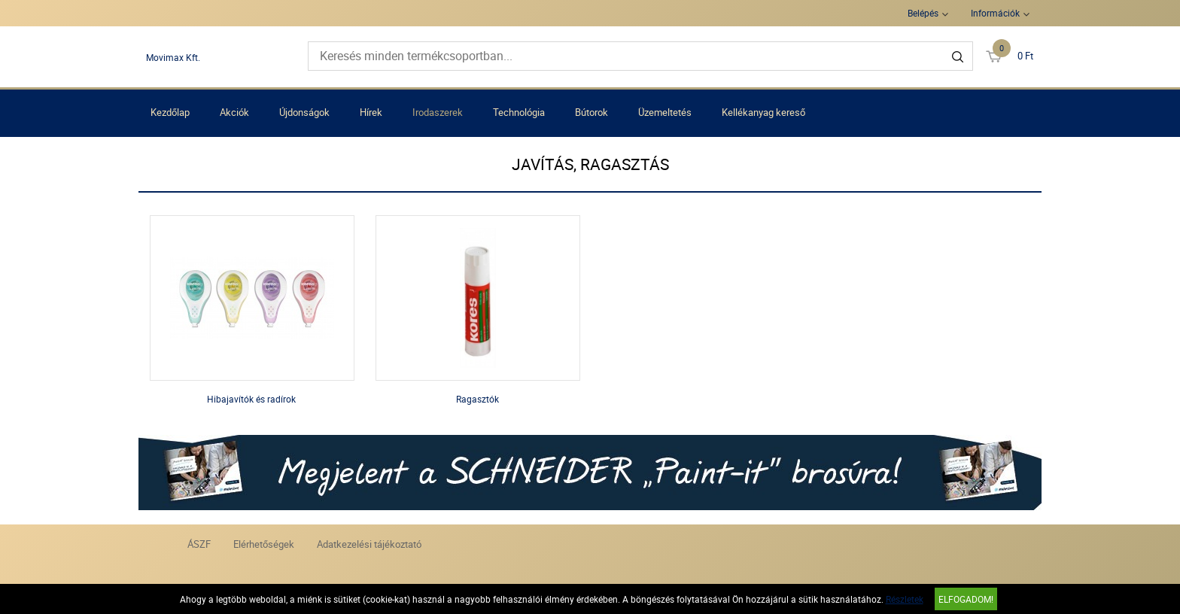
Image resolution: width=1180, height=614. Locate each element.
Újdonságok (304, 112)
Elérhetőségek (263, 544)
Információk (995, 13)
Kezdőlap (170, 112)
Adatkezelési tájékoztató (369, 544)
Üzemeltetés (665, 112)
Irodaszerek (437, 112)
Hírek (371, 112)
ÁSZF (199, 544)
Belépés (923, 13)
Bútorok (591, 112)
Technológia (519, 112)
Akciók (234, 112)
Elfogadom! (965, 599)
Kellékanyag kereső (763, 112)
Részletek (904, 599)
